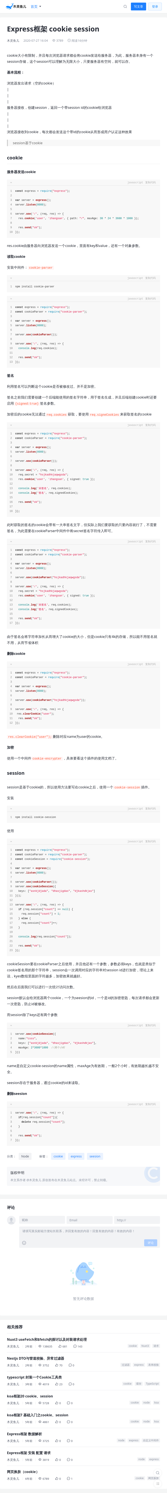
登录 (155, 6)
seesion (95, 1156)
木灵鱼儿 (13, 40)
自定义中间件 (151, 1440)
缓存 (138, 1383)
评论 (151, 1242)
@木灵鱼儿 (34, 1180)
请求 (156, 1345)
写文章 (138, 6)
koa (156, 1402)
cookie (58, 1156)
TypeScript (152, 1383)
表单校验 (153, 1364)
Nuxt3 (145, 1345)
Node (25, 1156)
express (76, 1156)
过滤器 (126, 1364)
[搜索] (158, 1473)
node (146, 1402)
